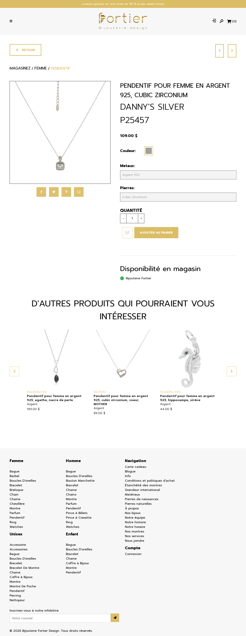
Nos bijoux (133, 513)
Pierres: (126, 188)
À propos (132, 508)
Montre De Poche (23, 586)
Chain (14, 494)
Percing (15, 595)
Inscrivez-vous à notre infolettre (34, 610)
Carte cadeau (135, 467)
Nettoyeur (17, 600)
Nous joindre (134, 540)
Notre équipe (135, 517)
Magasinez (20, 70)
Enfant (72, 534)
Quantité (130, 210)
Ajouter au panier (154, 232)
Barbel (14, 476)
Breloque (16, 490)
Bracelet (16, 485)
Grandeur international (142, 490)
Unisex (16, 534)
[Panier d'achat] (231, 21)
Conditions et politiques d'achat (150, 480)
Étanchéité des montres (143, 485)
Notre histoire (135, 522)
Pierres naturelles (138, 503)
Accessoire (18, 544)
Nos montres (134, 531)
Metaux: (126, 166)
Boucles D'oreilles (23, 480)
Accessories (18, 549)
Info (128, 476)
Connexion (133, 554)
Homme (73, 461)
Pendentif (17, 517)
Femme (16, 461)
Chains (71, 494)
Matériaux (132, 494)
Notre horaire (135, 527)
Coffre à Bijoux (21, 577)
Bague (14, 471)
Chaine (15, 499)
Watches (16, 527)
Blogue (130, 471)
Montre (15, 508)
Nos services (134, 536)
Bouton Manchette (80, 480)
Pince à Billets (76, 513)
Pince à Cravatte (78, 517)
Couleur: (126, 151)
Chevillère (17, 503)
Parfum (15, 513)
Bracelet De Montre (24, 568)
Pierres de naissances (141, 499)
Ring (13, 522)
